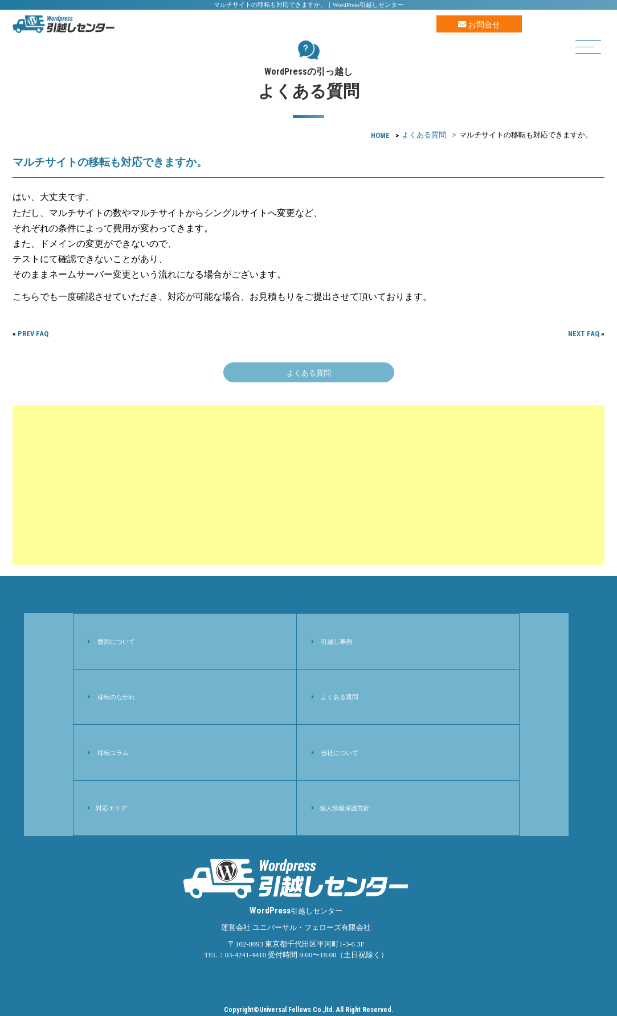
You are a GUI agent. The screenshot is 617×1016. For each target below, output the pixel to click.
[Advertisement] (309, 485)
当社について (339, 752)
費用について (116, 641)
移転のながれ (116, 696)
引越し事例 (336, 641)
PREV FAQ (33, 333)
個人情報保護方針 (345, 808)
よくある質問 (424, 135)
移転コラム (113, 752)
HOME (380, 135)
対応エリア (111, 808)
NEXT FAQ (583, 333)
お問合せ (479, 24)
